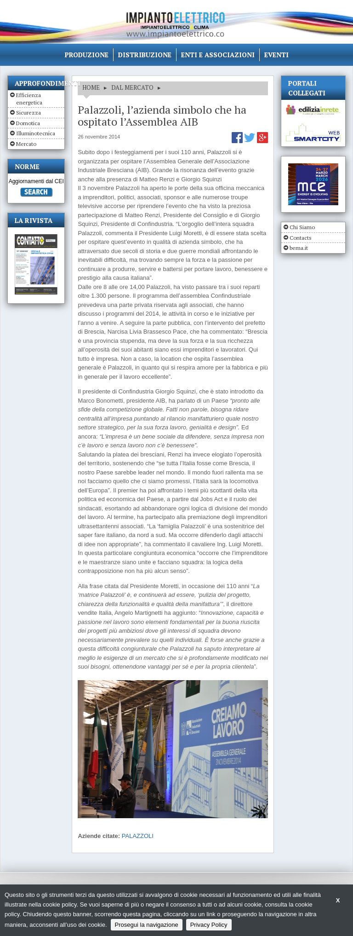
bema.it (299, 247)
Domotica (28, 123)
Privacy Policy (209, 924)
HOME (91, 87)
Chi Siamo (302, 227)
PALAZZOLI (138, 835)
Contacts (301, 237)
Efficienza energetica (29, 99)
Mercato (26, 143)
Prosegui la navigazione (146, 924)
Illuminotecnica (35, 133)
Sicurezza (28, 112)
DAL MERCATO (132, 87)
